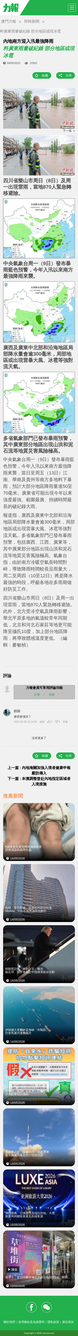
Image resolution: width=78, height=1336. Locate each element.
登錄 (51, 694)
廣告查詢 (68, 1322)
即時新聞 (31, 21)
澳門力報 (8, 21)
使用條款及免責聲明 (31, 1322)
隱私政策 (53, 1322)
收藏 (45, 75)
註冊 (37, 694)
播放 (14, 1269)
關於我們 (9, 1322)
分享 (69, 75)
